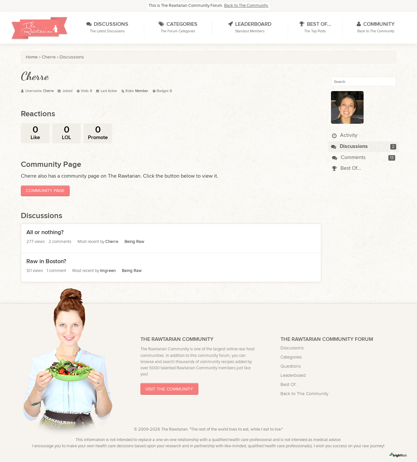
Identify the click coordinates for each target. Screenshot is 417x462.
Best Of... (346, 168)
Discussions (349, 146)
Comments (349, 157)
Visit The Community (169, 389)
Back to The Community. (246, 5)
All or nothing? (45, 232)
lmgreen (108, 270)
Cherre (111, 241)
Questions (290, 366)
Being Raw (134, 241)
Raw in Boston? (46, 261)
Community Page (45, 190)
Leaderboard (293, 375)
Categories (291, 357)
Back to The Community (304, 393)
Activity (344, 135)
